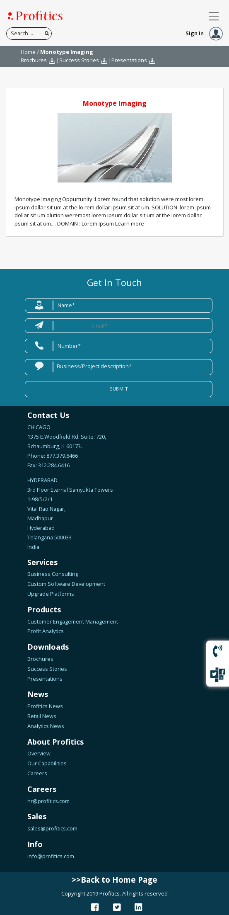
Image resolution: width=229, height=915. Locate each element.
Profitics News (45, 706)
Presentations (129, 60)
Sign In (204, 33)
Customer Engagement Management (72, 621)
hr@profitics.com (48, 801)
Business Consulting (52, 574)
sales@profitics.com (52, 828)
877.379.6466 (61, 455)
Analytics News (45, 726)
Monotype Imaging (115, 103)
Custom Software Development (66, 583)
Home (28, 52)
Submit (119, 389)
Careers (37, 773)
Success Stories (79, 60)
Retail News (41, 716)
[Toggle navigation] (214, 16)
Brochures (34, 60)
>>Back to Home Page (114, 879)
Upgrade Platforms (50, 593)
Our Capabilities (47, 763)
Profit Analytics (45, 631)
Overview (39, 753)
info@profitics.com (50, 856)
